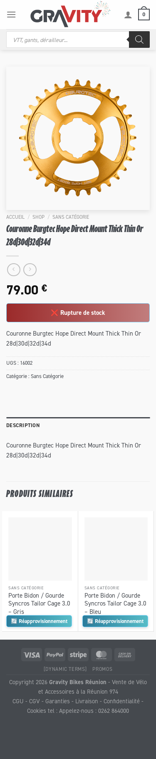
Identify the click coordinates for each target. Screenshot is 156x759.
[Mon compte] (128, 14)
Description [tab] (23, 425)
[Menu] (11, 14)
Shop (38, 217)
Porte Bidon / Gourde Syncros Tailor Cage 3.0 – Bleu (115, 603)
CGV (34, 701)
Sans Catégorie (70, 217)
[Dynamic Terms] (65, 669)
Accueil (15, 217)
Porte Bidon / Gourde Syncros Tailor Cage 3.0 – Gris (39, 603)
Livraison (86, 701)
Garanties (57, 701)
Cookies (36, 710)
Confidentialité (122, 701)
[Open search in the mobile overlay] (78, 39)
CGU (18, 701)
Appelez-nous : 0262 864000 (94, 710)
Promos (102, 669)
